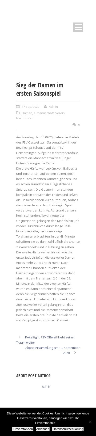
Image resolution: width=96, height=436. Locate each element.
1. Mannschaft (44, 113)
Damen (27, 113)
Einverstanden (23, 429)
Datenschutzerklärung (68, 429)
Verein (60, 113)
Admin (53, 106)
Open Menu (78, 27)
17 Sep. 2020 (30, 106)
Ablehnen (42, 429)
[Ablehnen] (90, 421)
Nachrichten (24, 118)
